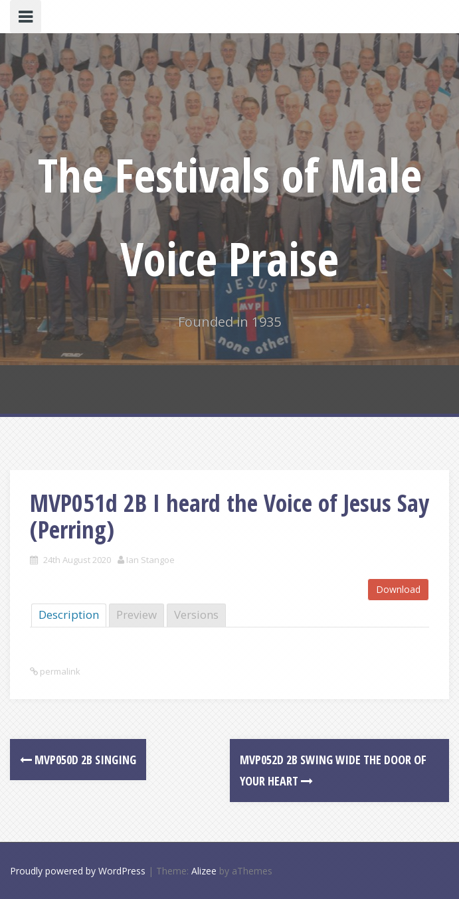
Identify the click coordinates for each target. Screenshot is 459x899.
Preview (136, 614)
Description (69, 614)
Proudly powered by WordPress (77, 870)
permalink (59, 671)
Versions (196, 614)
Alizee (204, 870)
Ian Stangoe (150, 560)
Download (398, 589)
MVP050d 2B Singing (78, 760)
